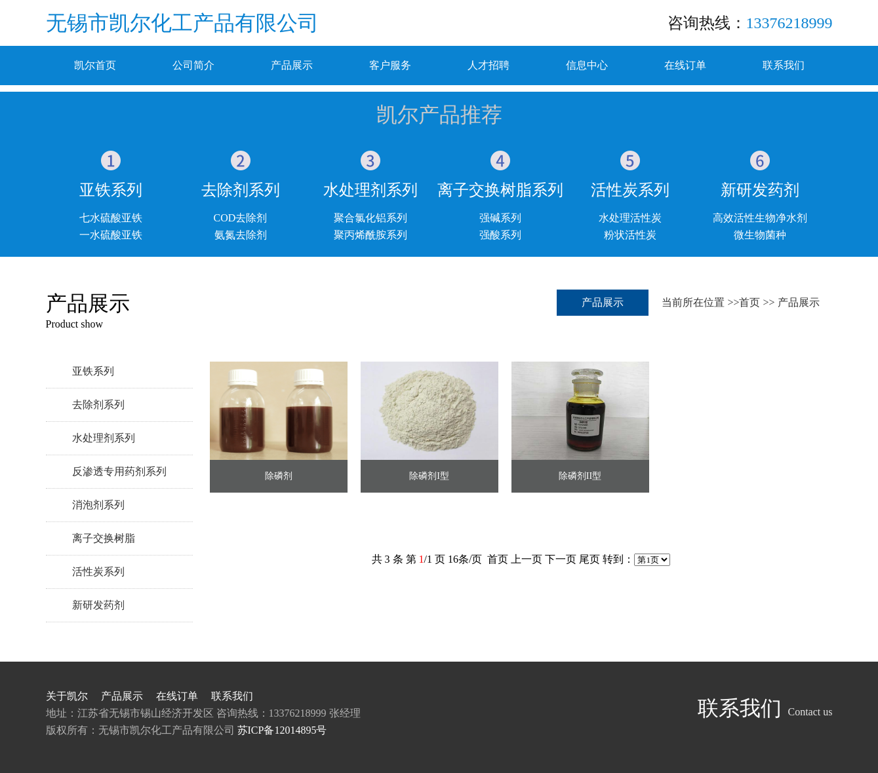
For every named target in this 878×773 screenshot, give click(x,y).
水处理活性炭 (630, 217)
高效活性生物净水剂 (760, 217)
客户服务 (390, 65)
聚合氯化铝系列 (370, 217)
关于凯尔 (67, 696)
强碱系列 (500, 217)
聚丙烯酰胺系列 (370, 234)
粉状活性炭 (630, 234)
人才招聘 (488, 65)
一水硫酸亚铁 (110, 234)
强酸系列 (500, 234)
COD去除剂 (241, 217)
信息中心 (587, 65)
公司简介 (193, 65)
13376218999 (789, 22)
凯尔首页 (95, 65)
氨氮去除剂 (240, 234)
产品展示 (292, 65)
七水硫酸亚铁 (110, 217)
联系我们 (784, 65)
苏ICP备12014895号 (282, 730)
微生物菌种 (760, 234)
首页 (749, 302)
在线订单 (685, 65)
